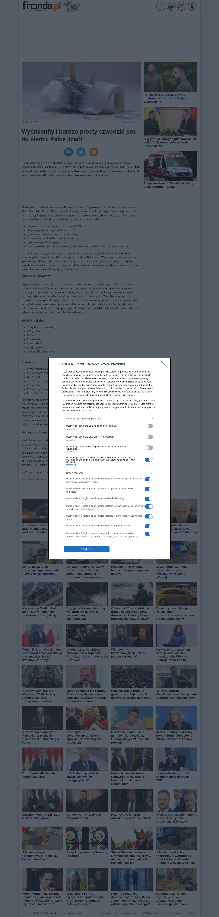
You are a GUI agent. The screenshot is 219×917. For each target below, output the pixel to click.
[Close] (164, 364)
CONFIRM (87, 549)
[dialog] (109, 458)
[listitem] (109, 418)
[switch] (149, 426)
